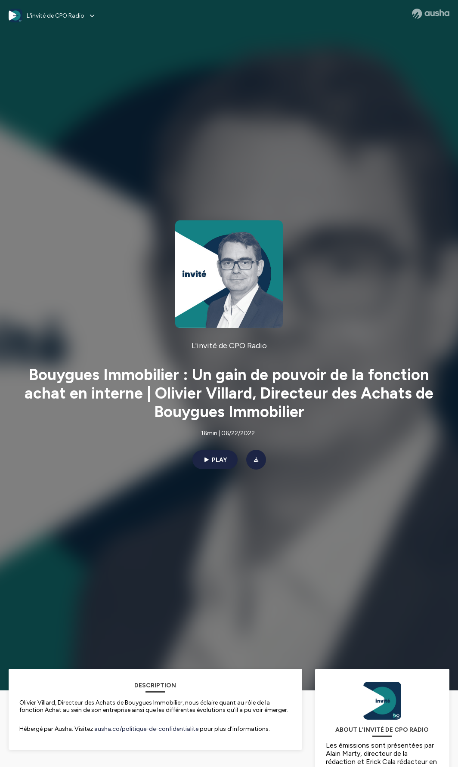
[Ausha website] (430, 14)
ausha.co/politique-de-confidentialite (146, 729)
